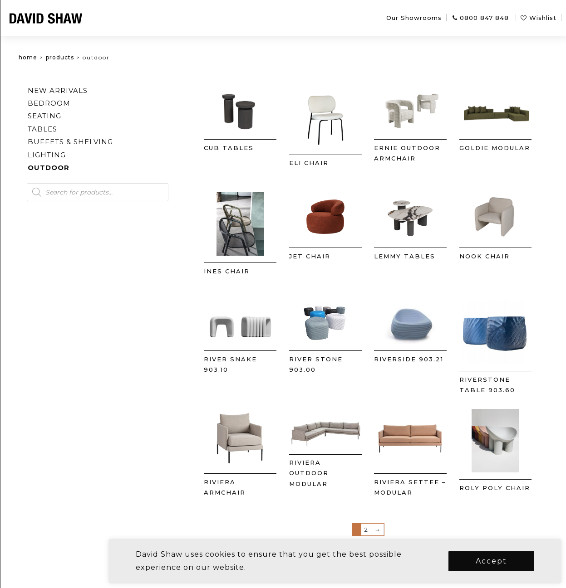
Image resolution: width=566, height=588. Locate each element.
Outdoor (93, 167)
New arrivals (103, 90)
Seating (89, 116)
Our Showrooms (414, 17)
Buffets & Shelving (115, 141)
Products (105, 57)
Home (73, 57)
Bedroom (94, 103)
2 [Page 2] (382, 529)
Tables (87, 129)
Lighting (92, 155)
